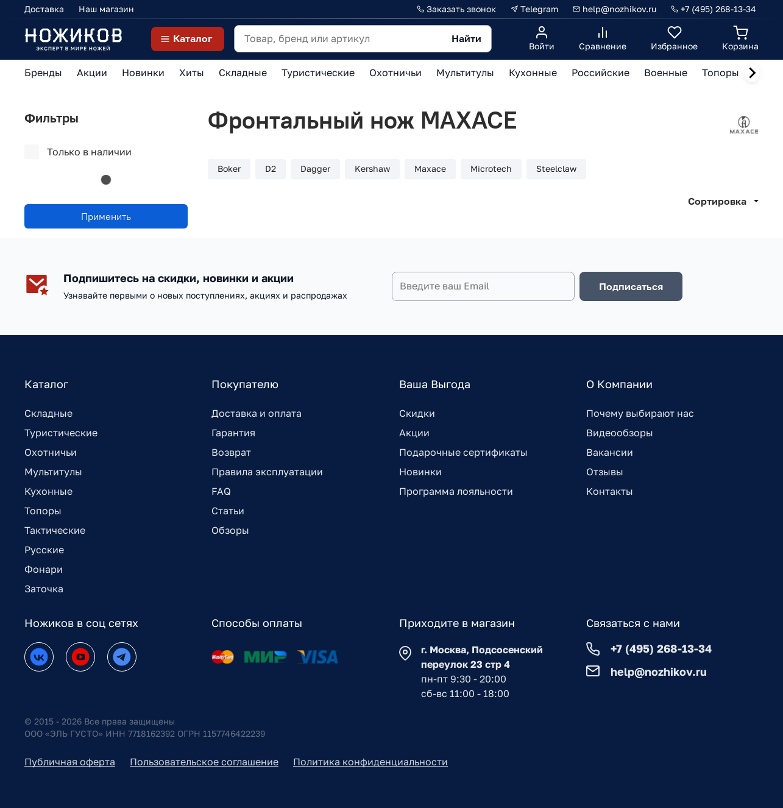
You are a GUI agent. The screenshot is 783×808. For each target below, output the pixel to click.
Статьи (227, 511)
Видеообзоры (619, 433)
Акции (414, 433)
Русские (44, 550)
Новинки (420, 472)
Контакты (609, 491)
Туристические (60, 433)
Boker (229, 168)
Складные (48, 413)
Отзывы (604, 472)
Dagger (315, 168)
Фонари (43, 569)
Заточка (43, 589)
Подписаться (631, 286)
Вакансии (609, 452)
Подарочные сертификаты (463, 452)
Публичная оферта (69, 762)
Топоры (43, 511)
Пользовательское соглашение (204, 762)
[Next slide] (752, 73)
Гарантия (233, 433)
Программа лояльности (456, 491)
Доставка (44, 9)
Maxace (430, 168)
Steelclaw (556, 168)
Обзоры (230, 530)
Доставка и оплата (256, 413)
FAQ (221, 491)
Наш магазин (106, 9)
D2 (270, 168)
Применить (106, 216)
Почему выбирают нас (640, 413)
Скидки (417, 413)
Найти (466, 38)
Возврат (231, 452)
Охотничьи (50, 452)
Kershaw (372, 168)
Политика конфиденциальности (370, 762)
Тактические (54, 530)
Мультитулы (53, 472)
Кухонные (48, 491)
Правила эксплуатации (267, 472)
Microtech (491, 168)
